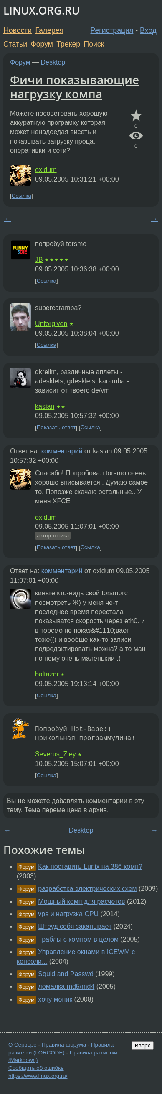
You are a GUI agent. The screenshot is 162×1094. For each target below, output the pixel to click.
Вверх (142, 1045)
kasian (44, 406)
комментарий (62, 451)
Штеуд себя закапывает (74, 926)
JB (39, 259)
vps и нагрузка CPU (68, 913)
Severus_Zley (55, 754)
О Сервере (22, 1045)
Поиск (94, 44)
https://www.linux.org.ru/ (37, 1076)
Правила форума (64, 1045)
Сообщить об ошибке (36, 1068)
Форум (41, 44)
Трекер (68, 44)
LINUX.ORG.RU (41, 10)
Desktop (53, 62)
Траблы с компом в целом (78, 939)
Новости (17, 30)
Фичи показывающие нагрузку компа (74, 87)
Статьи (15, 44)
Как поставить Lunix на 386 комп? (90, 866)
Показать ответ (56, 428)
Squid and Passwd (66, 973)
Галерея (49, 30)
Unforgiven (51, 323)
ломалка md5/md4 (66, 986)
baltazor (47, 674)
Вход (148, 30)
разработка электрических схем (87, 888)
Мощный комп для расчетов (81, 901)
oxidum (46, 169)
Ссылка (21, 196)
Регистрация (112, 30)
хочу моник (55, 999)
